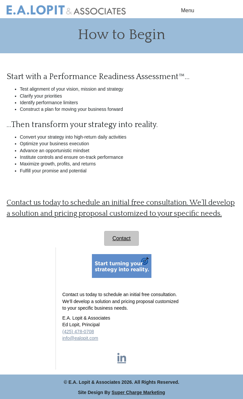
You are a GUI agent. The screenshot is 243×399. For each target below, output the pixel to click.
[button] (122, 358)
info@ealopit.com (80, 338)
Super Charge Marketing (138, 392)
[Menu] (187, 10)
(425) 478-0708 (78, 331)
